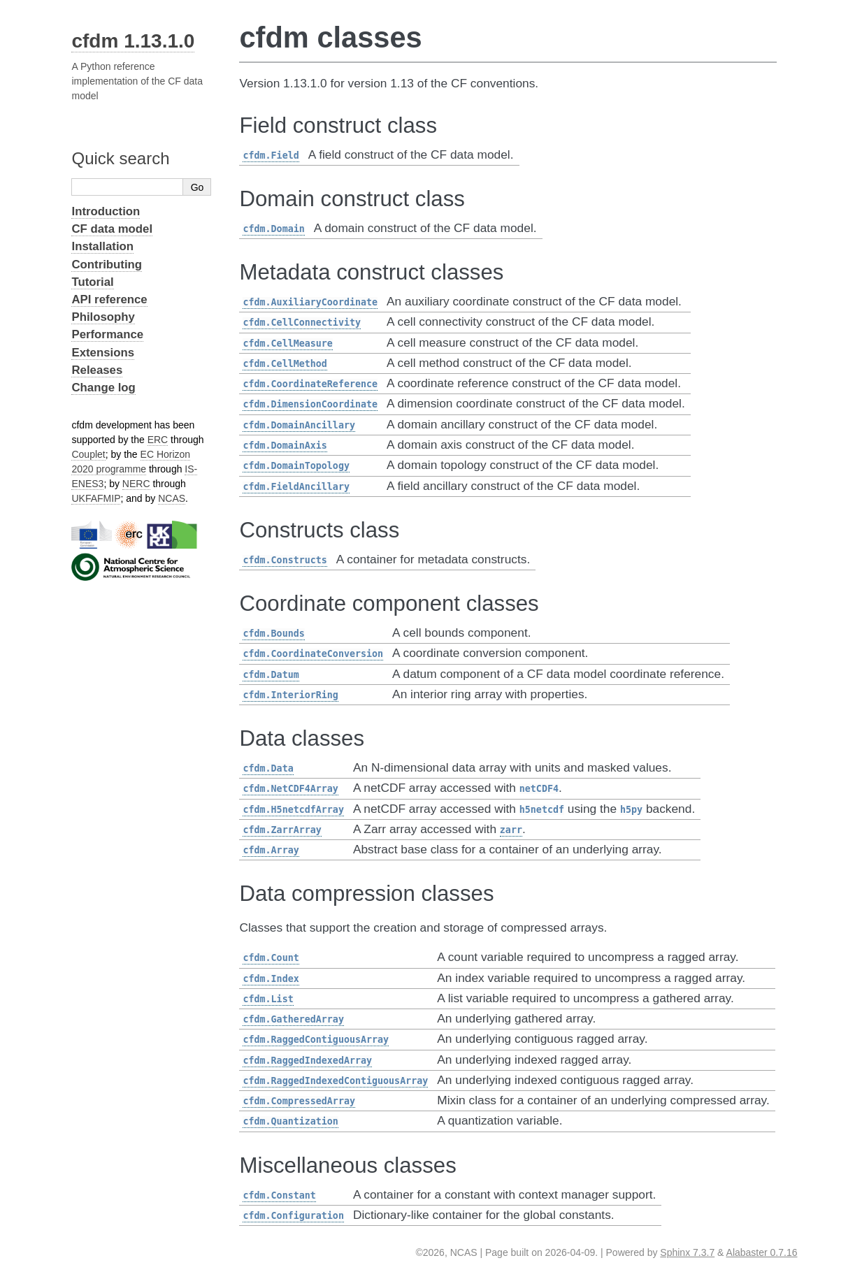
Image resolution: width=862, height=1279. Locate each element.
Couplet (88, 454)
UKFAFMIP (95, 498)
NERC (136, 483)
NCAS (171, 498)
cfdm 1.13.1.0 (132, 41)
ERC (158, 439)
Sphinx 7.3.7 (687, 1252)
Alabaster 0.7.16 (762, 1252)
